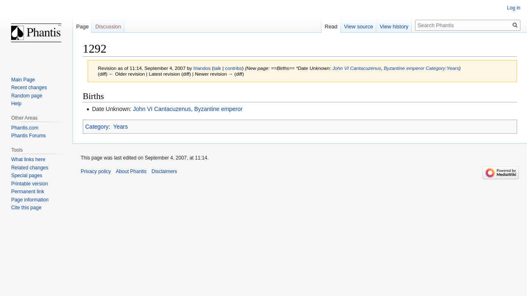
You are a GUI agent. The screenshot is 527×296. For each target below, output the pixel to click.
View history (394, 26)
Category (97, 126)
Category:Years (442, 68)
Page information (30, 200)
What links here (28, 159)
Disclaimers (164, 171)
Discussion (108, 26)
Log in (513, 8)
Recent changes (29, 87)
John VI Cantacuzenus (356, 68)
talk (217, 68)
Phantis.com (24, 128)
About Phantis (131, 171)
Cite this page (26, 207)
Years (120, 126)
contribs (233, 68)
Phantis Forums (28, 136)
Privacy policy (96, 171)
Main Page (23, 80)
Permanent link (27, 191)
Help (16, 103)
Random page (26, 96)
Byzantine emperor (404, 68)
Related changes (29, 168)
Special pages (26, 175)
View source (358, 26)
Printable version (29, 184)
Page (82, 26)
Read (331, 26)
